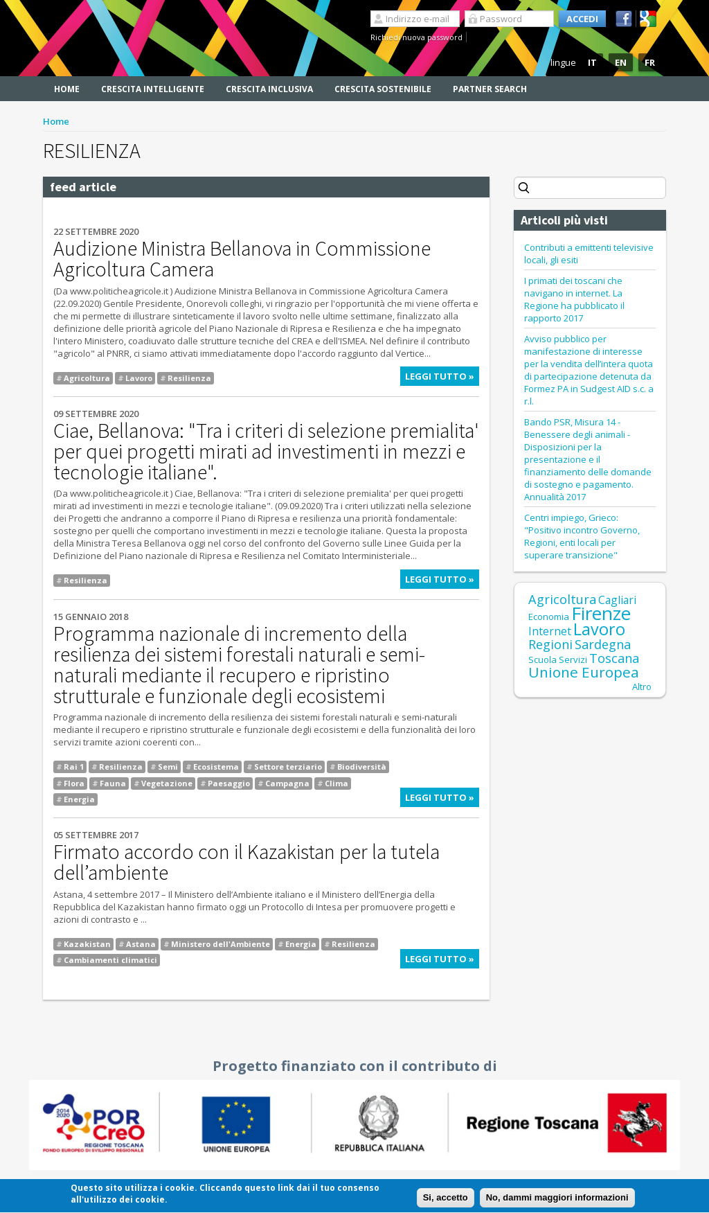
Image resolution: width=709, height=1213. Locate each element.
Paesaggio (229, 783)
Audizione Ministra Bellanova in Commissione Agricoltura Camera (242, 258)
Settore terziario (288, 766)
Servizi (573, 659)
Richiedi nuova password (416, 37)
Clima (336, 783)
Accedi (582, 18)
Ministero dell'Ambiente (220, 944)
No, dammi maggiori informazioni (557, 1200)
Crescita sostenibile (382, 89)
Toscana (614, 658)
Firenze (601, 613)
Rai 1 (74, 766)
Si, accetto (445, 1200)
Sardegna (603, 644)
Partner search (490, 89)
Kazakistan (87, 944)
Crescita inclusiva (269, 89)
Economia (548, 616)
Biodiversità (361, 766)
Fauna (113, 783)
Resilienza (189, 378)
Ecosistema (216, 766)
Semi (168, 766)
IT (592, 62)
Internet (549, 631)
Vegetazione (166, 783)
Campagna (287, 783)
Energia (79, 799)
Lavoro (138, 378)
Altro (642, 686)
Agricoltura (87, 378)
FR (650, 62)
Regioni (550, 644)
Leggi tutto (442, 378)
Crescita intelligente (152, 89)
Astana (141, 944)
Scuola (542, 659)
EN (621, 62)
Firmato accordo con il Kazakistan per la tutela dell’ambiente (246, 861)
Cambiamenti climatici (110, 960)
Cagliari (617, 600)
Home (67, 89)
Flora (74, 783)
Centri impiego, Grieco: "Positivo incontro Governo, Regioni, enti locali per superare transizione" (582, 536)
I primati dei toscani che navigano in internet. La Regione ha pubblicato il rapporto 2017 (574, 299)
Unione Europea (583, 672)
